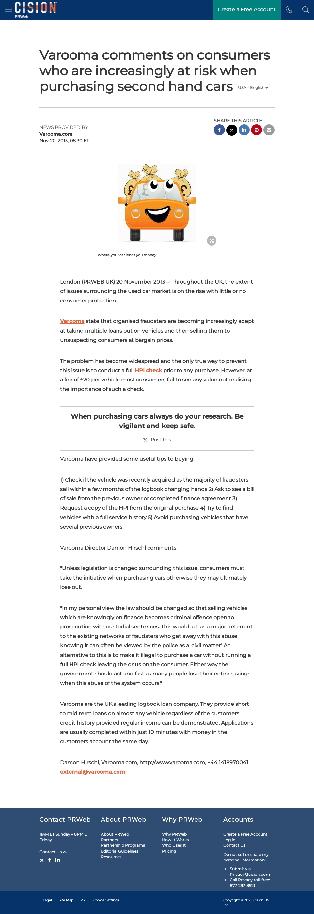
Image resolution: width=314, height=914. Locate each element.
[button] (305, 10)
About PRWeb (115, 834)
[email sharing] (269, 130)
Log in (229, 839)
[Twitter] (42, 860)
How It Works (175, 839)
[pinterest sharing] (256, 130)
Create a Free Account (245, 834)
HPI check (148, 370)
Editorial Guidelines (119, 851)
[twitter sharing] (231, 131)
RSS (83, 900)
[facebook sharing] (219, 130)
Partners (109, 839)
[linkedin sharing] (244, 130)
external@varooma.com (92, 772)
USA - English (253, 87)
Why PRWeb (174, 834)
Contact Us (53, 851)
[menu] (8, 10)
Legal (47, 900)
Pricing (169, 851)
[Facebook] (50, 860)
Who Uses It (174, 845)
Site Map (66, 900)
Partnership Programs (123, 845)
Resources (111, 856)
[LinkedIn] (58, 860)
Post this (157, 439)
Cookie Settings (106, 900)
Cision (258, 900)
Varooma (72, 321)
